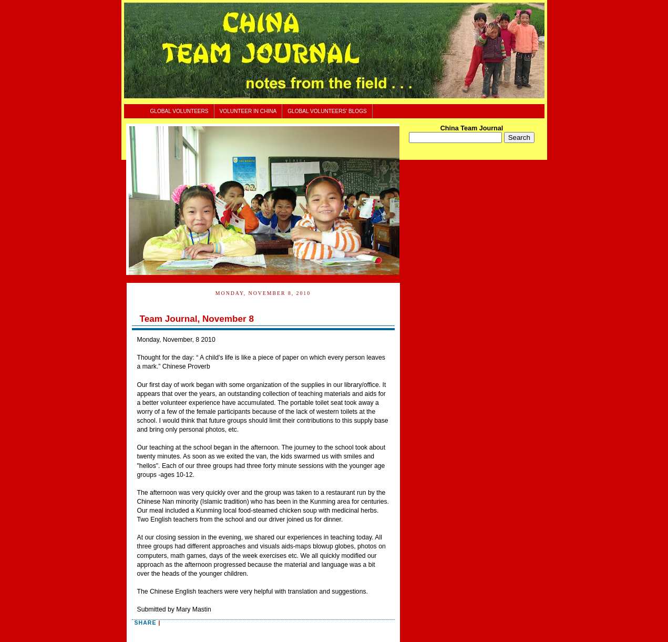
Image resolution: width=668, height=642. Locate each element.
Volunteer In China (248, 111)
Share (146, 622)
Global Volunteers (179, 111)
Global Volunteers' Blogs (327, 111)
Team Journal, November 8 (197, 319)
